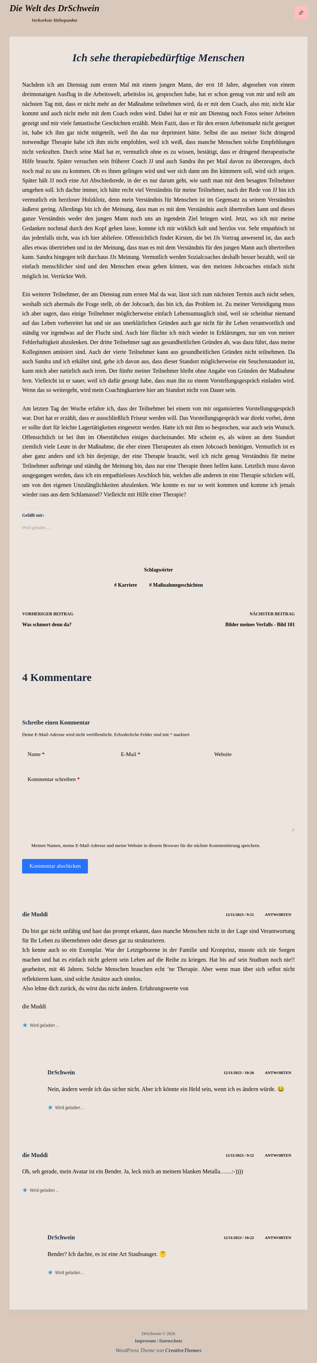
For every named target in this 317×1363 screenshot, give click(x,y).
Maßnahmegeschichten (176, 585)
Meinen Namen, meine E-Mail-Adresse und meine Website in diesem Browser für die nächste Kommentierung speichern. (146, 845)
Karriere (125, 585)
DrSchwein (61, 1072)
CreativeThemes (183, 1350)
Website (223, 754)
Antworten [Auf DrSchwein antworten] (278, 1072)
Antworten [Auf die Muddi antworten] (278, 914)
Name (36, 754)
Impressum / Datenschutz (158, 1340)
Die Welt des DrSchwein (54, 8)
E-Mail (130, 754)
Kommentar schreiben (54, 779)
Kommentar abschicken (55, 866)
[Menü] (301, 12)
